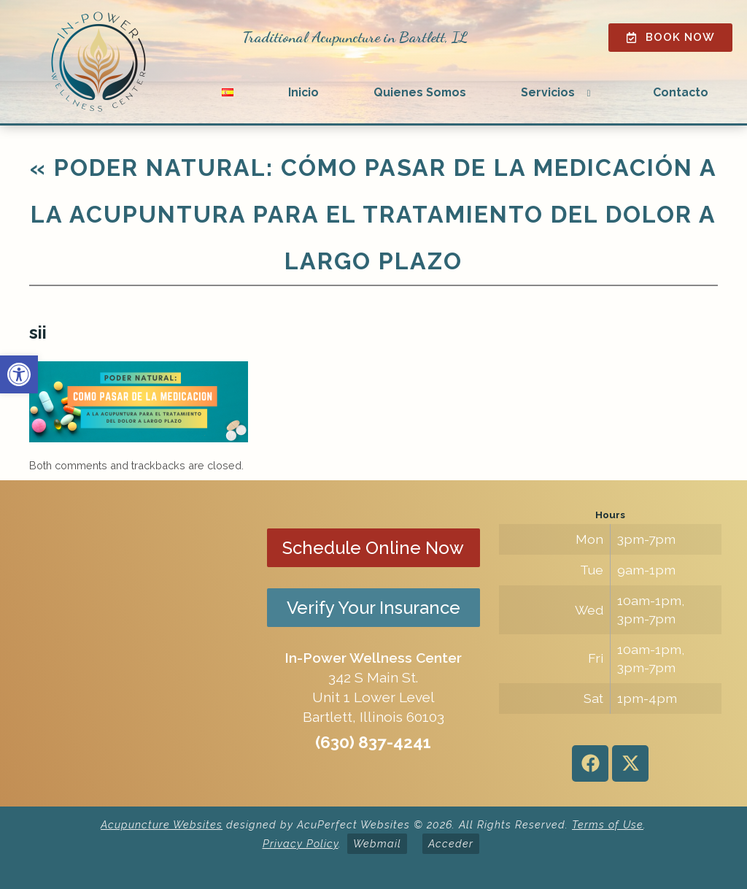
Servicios (548, 92)
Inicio (303, 92)
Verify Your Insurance (373, 607)
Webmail (377, 843)
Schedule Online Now (373, 547)
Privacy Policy (300, 843)
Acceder (450, 843)
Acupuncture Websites (161, 824)
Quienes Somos (420, 92)
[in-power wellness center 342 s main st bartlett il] (137, 643)
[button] (19, 374)
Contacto (680, 92)
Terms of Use (607, 824)
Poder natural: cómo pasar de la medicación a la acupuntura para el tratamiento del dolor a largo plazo (373, 214)
